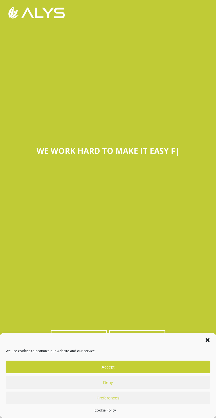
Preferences (108, 397)
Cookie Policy (105, 410)
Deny (108, 382)
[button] (207, 340)
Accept (108, 367)
